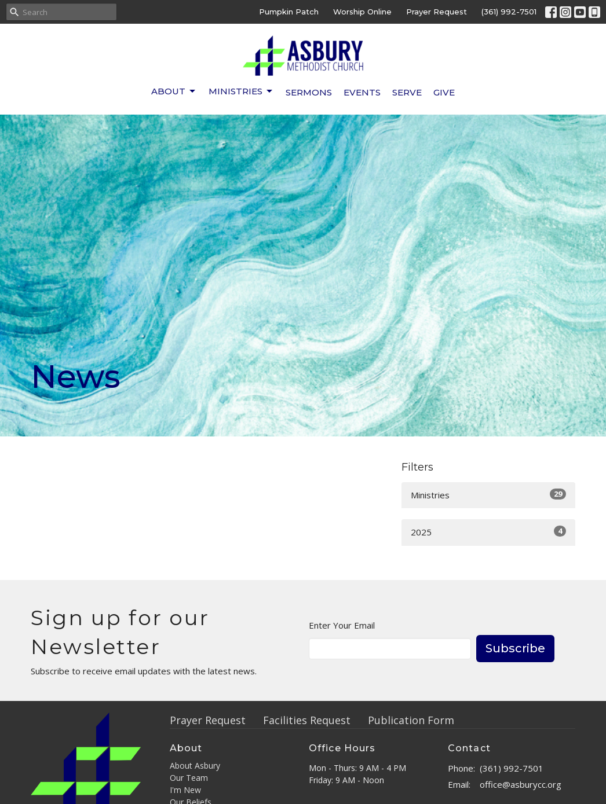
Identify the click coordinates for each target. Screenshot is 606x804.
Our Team (189, 777)
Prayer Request (436, 11)
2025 (488, 532)
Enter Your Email (342, 625)
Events (362, 92)
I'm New (185, 789)
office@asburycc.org (520, 784)
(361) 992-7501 (508, 11)
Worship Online (362, 11)
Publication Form (411, 720)
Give (444, 92)
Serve (407, 92)
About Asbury (195, 765)
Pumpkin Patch (289, 11)
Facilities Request (307, 720)
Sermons (309, 92)
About (174, 91)
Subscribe (515, 648)
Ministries (241, 91)
